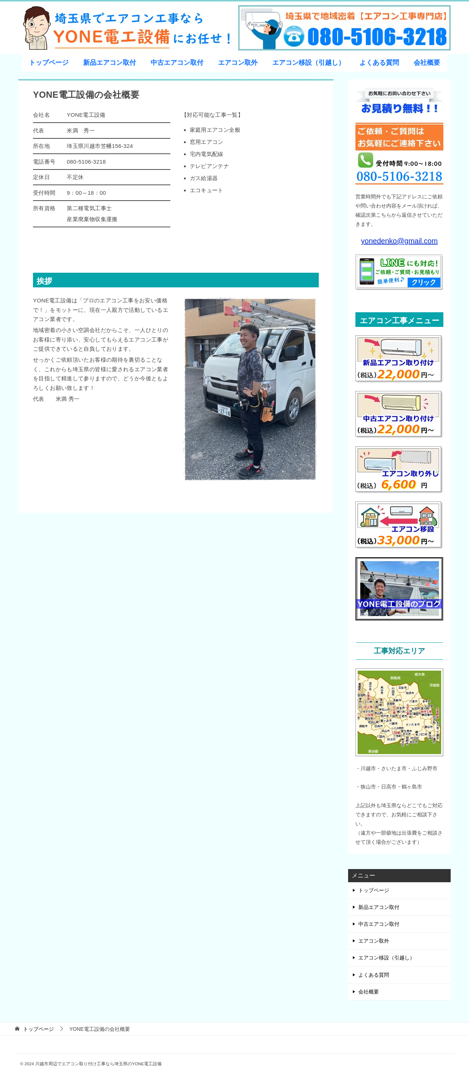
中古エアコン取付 (177, 62)
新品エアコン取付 (109, 62)
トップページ (49, 62)
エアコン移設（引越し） (308, 62)
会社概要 (427, 62)
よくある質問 (379, 62)
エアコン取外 (238, 62)
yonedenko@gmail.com (399, 241)
